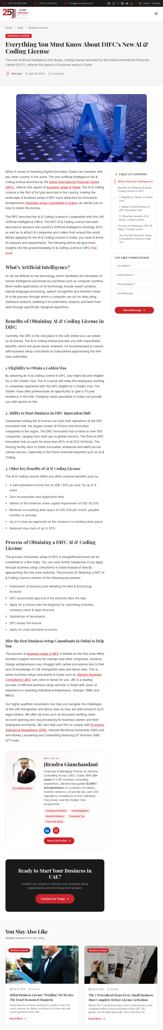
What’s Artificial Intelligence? (135, 181)
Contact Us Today (55, 899)
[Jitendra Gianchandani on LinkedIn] (47, 830)
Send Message (134, 310)
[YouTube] (127, 3)
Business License (38, 27)
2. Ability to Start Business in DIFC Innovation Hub (134, 208)
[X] (118, 3)
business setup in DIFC (43, 653)
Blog (20, 27)
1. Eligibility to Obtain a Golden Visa (136, 199)
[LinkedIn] (122, 3)
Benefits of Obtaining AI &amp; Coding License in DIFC (135, 189)
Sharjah (156, 3)
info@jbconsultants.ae (78, 3)
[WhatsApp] (131, 3)
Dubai (146, 3)
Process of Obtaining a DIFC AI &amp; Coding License (135, 227)
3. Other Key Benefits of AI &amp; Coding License (134, 218)
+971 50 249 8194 (15, 3)
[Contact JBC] (56, 830)
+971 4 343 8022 (45, 3)
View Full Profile (59, 840)
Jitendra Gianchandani (71, 764)
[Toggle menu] (156, 14)
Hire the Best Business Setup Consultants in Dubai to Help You (135, 239)
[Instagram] (113, 3)
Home (8, 27)
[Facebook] (109, 3)
